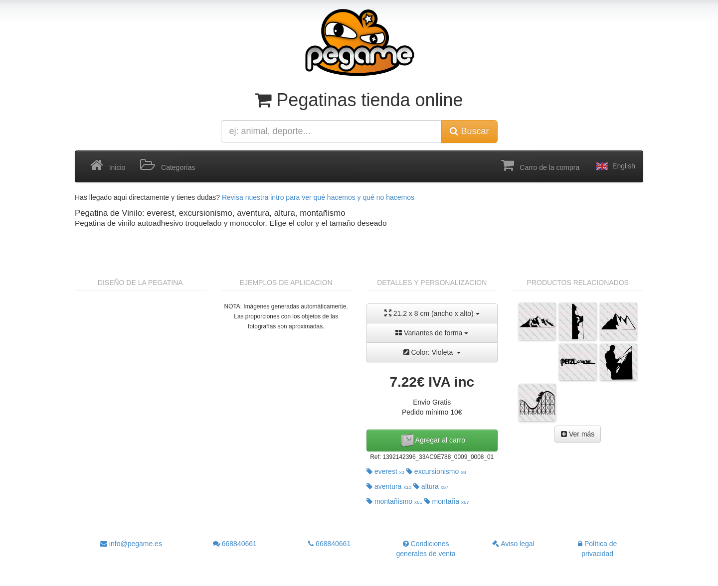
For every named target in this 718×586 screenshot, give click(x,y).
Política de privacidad (597, 549)
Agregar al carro (432, 440)
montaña (446, 501)
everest (385, 471)
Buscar (469, 131)
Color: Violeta (432, 352)
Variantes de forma (431, 333)
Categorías (167, 165)
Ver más (577, 434)
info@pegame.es (131, 544)
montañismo (394, 501)
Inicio (107, 165)
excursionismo (436, 471)
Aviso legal (513, 544)
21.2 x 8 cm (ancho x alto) (432, 313)
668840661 (235, 544)
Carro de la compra (540, 165)
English (614, 166)
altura (431, 486)
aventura (388, 486)
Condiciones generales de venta (426, 549)
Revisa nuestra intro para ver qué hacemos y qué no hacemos (318, 197)
